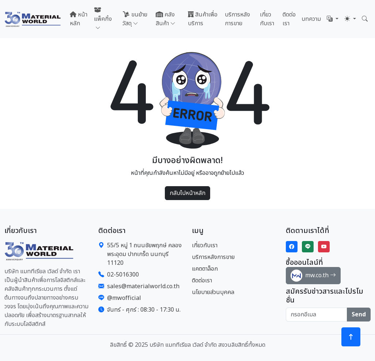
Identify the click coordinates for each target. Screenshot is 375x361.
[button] (332, 19)
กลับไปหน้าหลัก (187, 193)
